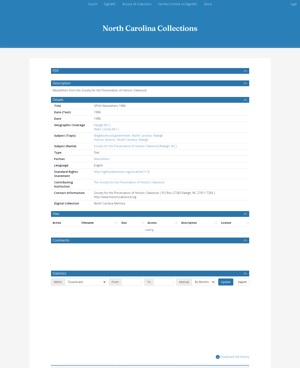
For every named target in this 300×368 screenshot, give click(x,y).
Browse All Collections (137, 4)
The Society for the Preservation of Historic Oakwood (129, 182)
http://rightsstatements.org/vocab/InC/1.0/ (122, 172)
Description (62, 83)
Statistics (59, 273)
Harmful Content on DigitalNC (177, 4)
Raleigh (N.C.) (102, 125)
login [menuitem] (294, 4)
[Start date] (131, 282)
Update (226, 282)
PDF (56, 70)
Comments (61, 240)
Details (58, 99)
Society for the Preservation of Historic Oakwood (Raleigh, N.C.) (135, 146)
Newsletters (102, 159)
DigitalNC (110, 4)
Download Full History (232, 357)
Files (56, 213)
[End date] (163, 282)
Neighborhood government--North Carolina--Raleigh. (129, 135)
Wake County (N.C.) (106, 129)
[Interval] (203, 282)
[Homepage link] (150, 27)
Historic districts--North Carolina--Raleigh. (121, 140)
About (208, 4)
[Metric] (85, 282)
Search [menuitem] (92, 4)
